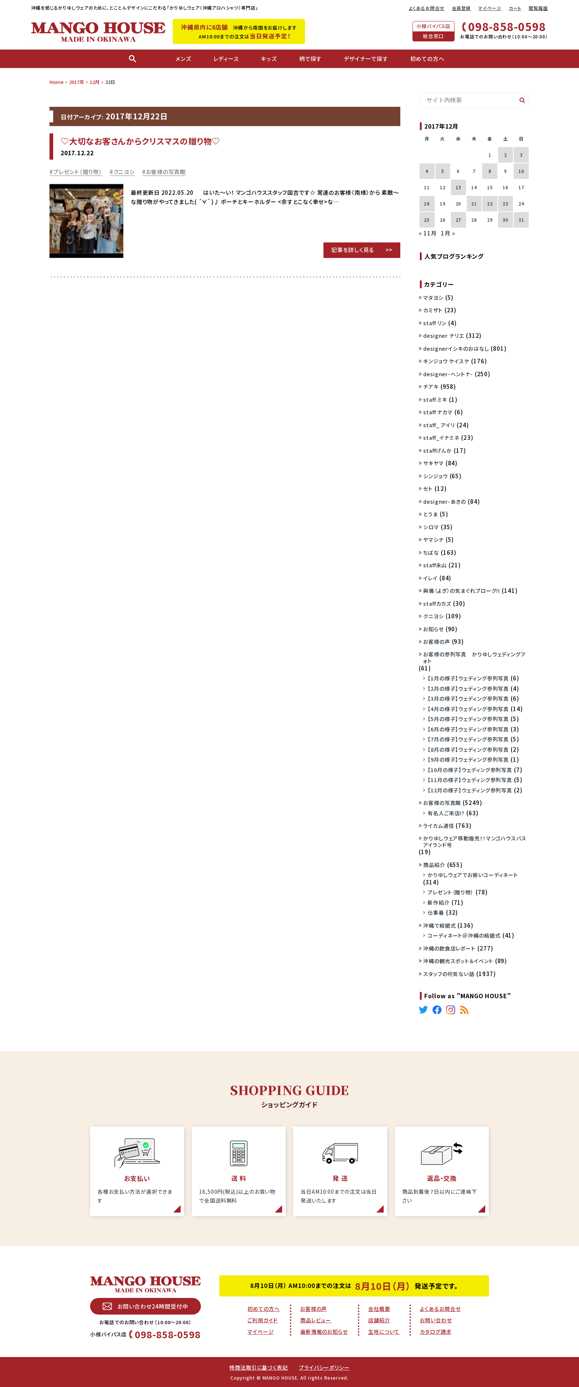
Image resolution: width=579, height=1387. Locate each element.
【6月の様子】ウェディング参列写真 (468, 729)
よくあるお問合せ (426, 8)
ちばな (431, 552)
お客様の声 (436, 641)
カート (515, 8)
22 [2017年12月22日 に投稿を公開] (490, 203)
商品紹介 (434, 864)
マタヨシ (433, 297)
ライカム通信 (438, 825)
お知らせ (433, 629)
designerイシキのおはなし (456, 348)
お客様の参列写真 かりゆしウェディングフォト (474, 657)
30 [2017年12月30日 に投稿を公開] (505, 220)
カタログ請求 (435, 1331)
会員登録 (461, 8)
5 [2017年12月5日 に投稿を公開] (442, 171)
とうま (430, 514)
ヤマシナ (433, 539)
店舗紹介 (379, 1320)
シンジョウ (435, 476)
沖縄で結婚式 (439, 925)
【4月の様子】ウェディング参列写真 (468, 709)
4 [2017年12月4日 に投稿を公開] (426, 171)
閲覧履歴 (538, 8)
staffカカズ (437, 603)
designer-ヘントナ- (448, 374)
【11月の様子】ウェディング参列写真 (470, 779)
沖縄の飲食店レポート (449, 948)
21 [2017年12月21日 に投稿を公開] (474, 203)
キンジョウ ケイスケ (446, 361)
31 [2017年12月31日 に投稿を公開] (521, 220)
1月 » (448, 233)
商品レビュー (315, 1320)
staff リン (434, 323)
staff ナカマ (438, 412)
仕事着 (436, 912)
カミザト (433, 310)
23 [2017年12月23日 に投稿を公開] (505, 203)
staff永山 (435, 565)
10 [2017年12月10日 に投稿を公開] (521, 171)
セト (428, 488)
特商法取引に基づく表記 (258, 1367)
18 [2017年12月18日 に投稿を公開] (427, 203)
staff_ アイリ (439, 425)
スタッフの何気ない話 (448, 973)
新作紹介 (439, 902)
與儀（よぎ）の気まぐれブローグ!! (461, 590)
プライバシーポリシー (324, 1367)
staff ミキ (435, 399)
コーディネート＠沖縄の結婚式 (464, 935)
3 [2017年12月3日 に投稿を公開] (521, 155)
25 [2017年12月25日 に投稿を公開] (427, 220)
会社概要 (379, 1308)
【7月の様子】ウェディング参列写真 (468, 739)
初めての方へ (263, 1308)
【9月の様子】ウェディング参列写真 (468, 759)
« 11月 (428, 233)
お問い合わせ (436, 1320)
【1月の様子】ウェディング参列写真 (468, 678)
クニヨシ (124, 172)
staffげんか (437, 450)
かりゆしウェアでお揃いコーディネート (473, 874)
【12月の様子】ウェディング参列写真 (470, 790)
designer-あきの (444, 501)
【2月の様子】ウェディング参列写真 (468, 688)
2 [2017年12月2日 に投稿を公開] (505, 155)
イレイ (430, 578)
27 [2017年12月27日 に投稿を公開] (459, 220)
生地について (384, 1331)
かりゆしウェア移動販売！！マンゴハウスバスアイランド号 (475, 841)
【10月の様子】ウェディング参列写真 (470, 769)
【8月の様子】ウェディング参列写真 (468, 749)
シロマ (431, 527)
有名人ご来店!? (446, 813)
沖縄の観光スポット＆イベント (458, 961)
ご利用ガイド (262, 1320)
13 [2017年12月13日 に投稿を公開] (459, 187)
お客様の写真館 (166, 172)
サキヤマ (433, 463)
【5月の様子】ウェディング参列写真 (468, 718)
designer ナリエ (443, 335)
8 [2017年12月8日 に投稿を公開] (490, 171)
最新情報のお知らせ (324, 1331)
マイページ (489, 8)
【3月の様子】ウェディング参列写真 (468, 698)
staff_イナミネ (441, 437)
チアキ (431, 386)
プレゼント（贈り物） (77, 172)
